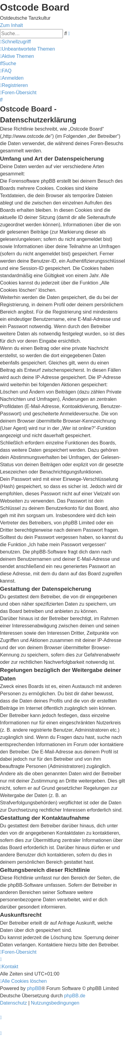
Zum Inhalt (11, 25)
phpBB (34, 988)
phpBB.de (74, 995)
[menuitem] (27, 49)
